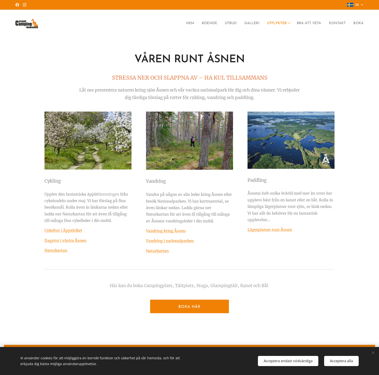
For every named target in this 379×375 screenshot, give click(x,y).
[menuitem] (176, 23)
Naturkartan (157, 251)
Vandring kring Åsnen (166, 231)
